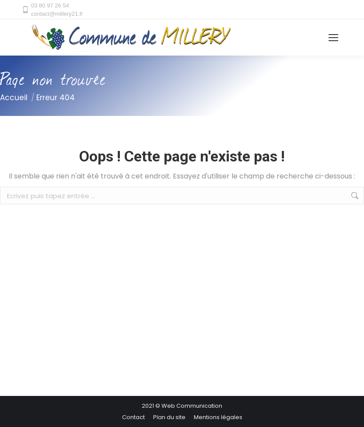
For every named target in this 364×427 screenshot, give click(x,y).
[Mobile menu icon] (333, 37)
